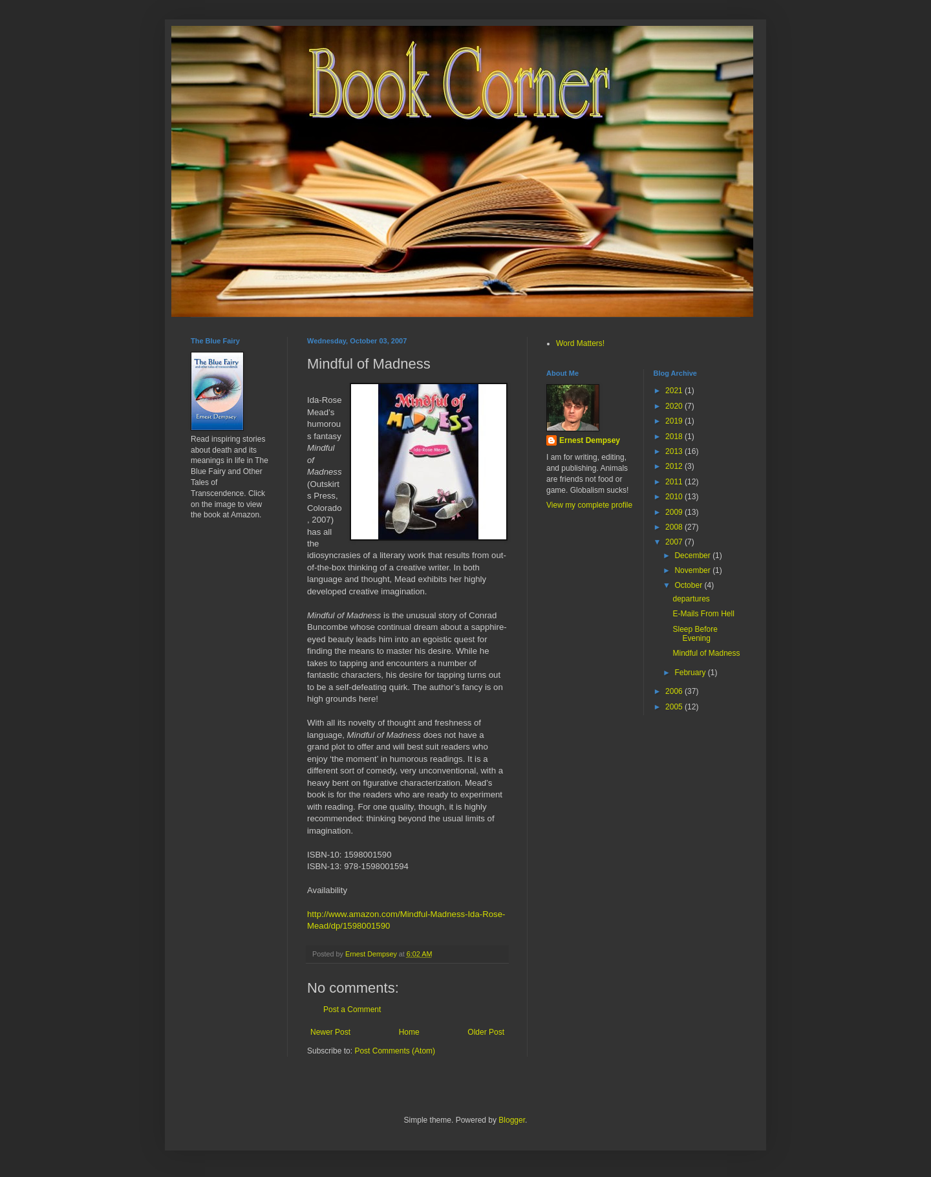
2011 (675, 481)
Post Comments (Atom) (394, 1050)
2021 (675, 390)
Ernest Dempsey (589, 440)
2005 (675, 706)
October (689, 585)
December (693, 555)
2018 (675, 436)
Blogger (511, 1120)
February (690, 672)
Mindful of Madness (706, 653)
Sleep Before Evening (694, 634)
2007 (675, 541)
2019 (675, 421)
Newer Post (330, 1032)
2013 (675, 451)
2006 (675, 691)
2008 (675, 527)
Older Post (485, 1032)
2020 (675, 406)
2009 (675, 512)
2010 (675, 496)
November (693, 570)
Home (409, 1032)
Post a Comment (352, 1009)
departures (690, 598)
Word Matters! (580, 343)
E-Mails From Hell (703, 613)
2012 (675, 466)
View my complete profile (589, 505)
